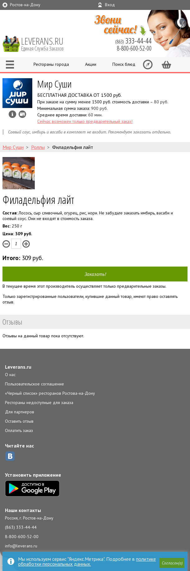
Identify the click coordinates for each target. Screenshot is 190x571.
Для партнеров (19, 412)
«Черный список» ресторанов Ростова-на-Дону (50, 393)
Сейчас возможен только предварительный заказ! (85, 121)
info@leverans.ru (21, 546)
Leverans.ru (18, 367)
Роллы (38, 147)
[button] (171, 563)
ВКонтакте (10, 456)
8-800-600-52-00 (21, 536)
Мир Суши (54, 83)
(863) (133, 40)
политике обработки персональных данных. (87, 561)
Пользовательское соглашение (34, 384)
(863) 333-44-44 (21, 527)
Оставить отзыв (19, 421)
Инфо (12, 114)
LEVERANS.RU (46, 43)
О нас (10, 374)
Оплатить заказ (19, 430)
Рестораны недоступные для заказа (39, 402)
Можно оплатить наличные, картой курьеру (22, 114)
